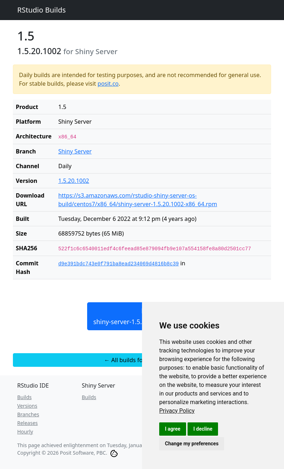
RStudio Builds (41, 10)
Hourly (25, 431)
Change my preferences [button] (191, 443)
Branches (28, 414)
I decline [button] (202, 429)
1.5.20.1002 (73, 181)
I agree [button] (172, 429)
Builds (24, 397)
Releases (27, 423)
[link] (177, 410)
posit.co (108, 83)
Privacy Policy (177, 410)
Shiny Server (74, 151)
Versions (27, 405)
